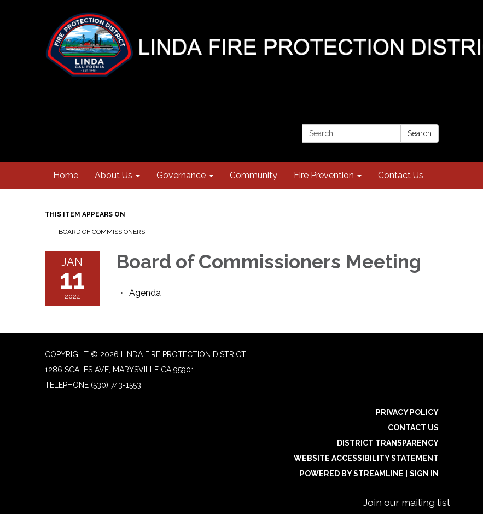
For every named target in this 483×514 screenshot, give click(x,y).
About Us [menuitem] (113, 175)
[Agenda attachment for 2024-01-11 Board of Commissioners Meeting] (145, 293)
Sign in (424, 473)
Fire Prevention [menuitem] (324, 175)
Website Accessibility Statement (366, 458)
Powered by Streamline (352, 473)
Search (420, 133)
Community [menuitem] (253, 175)
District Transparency (388, 443)
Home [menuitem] (65, 175)
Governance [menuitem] (181, 175)
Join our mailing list (406, 502)
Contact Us (413, 427)
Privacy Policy (407, 412)
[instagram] (411, 90)
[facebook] (432, 90)
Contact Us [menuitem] (400, 175)
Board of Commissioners (102, 232)
